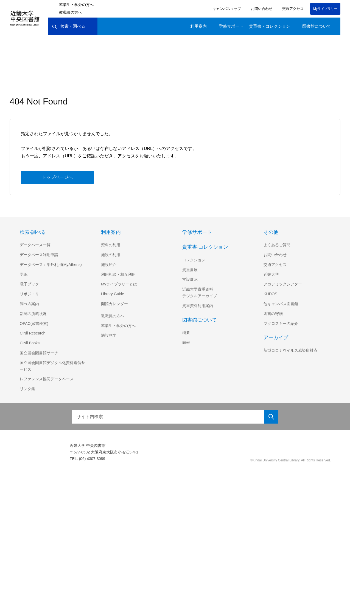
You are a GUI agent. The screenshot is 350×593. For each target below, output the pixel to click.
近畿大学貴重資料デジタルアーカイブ (199, 292)
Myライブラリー (325, 8)
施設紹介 (108, 264)
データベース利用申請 (39, 254)
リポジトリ (29, 294)
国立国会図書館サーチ (39, 353)
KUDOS (270, 294)
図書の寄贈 (273, 313)
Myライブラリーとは (119, 284)
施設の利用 (110, 254)
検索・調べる (68, 26)
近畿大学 (271, 274)
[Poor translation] (13, 510)
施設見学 (108, 335)
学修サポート (231, 26)
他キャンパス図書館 (281, 304)
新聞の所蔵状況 (33, 313)
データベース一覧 (35, 245)
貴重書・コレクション (269, 26)
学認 (23, 274)
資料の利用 (110, 245)
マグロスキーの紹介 (281, 323)
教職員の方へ (70, 12)
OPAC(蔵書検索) (34, 323)
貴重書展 (190, 270)
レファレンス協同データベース (46, 379)
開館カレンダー (114, 304)
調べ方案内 (29, 304)
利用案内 (198, 26)
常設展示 (190, 279)
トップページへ (57, 177)
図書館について (316, 26)
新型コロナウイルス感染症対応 (290, 350)
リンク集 (27, 388)
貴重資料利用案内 (197, 305)
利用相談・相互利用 (118, 274)
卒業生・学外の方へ (76, 4)
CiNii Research (33, 333)
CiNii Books (30, 343)
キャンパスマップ (226, 8)
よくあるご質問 (277, 245)
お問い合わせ (260, 8)
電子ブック (29, 284)
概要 (186, 332)
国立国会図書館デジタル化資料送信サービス (52, 366)
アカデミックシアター (283, 284)
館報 (186, 342)
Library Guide (113, 294)
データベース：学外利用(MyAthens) (51, 264)
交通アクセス (292, 8)
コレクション (193, 260)
